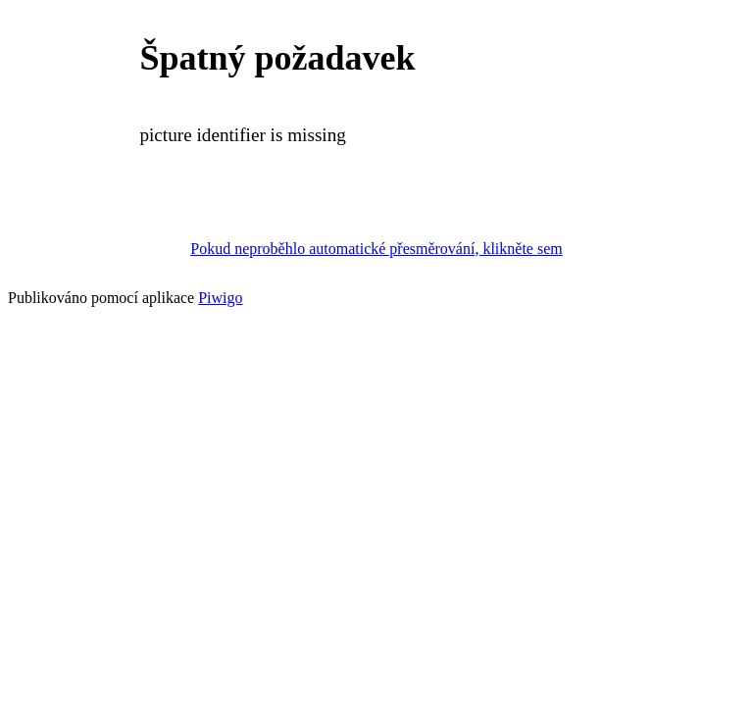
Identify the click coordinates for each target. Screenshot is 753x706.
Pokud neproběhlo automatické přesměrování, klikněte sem (376, 248)
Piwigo (220, 297)
